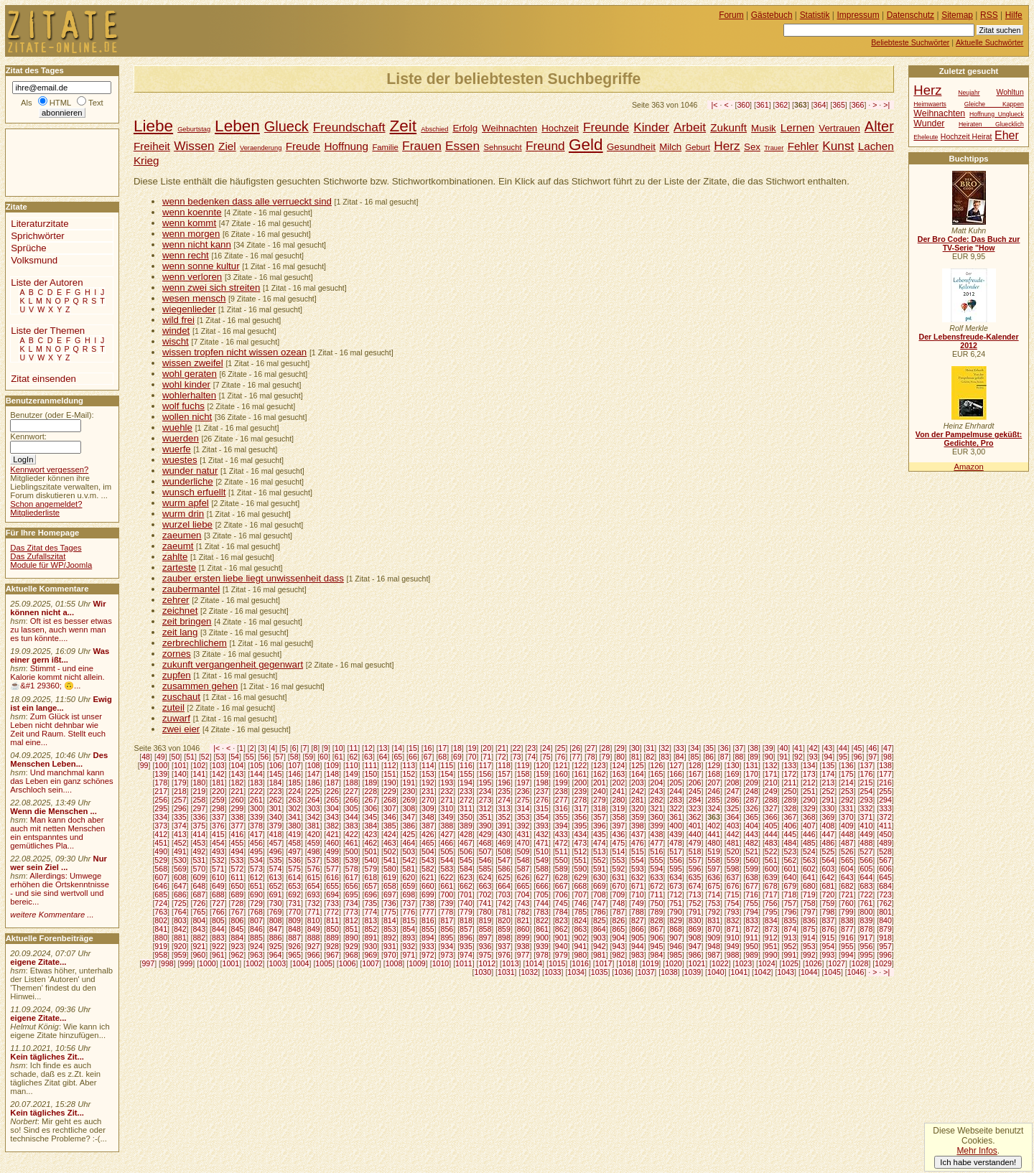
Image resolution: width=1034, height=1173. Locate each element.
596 (695, 868)
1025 (789, 963)
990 (771, 954)
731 (294, 903)
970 (389, 954)
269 (408, 799)
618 (370, 877)
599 (751, 868)
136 (847, 765)
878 (866, 929)
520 (733, 851)
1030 (483, 972)
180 (198, 782)
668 (580, 886)
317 (580, 808)
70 (472, 756)
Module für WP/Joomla (51, 565)
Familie (385, 147)
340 (275, 817)
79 (606, 756)
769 (275, 911)
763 (160, 911)
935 (466, 946)
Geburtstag (193, 129)
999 (186, 963)
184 (275, 782)
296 (180, 808)
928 (332, 946)
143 (237, 774)
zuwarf (176, 718)
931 (389, 946)
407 (809, 825)
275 (523, 799)
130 (733, 765)
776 (408, 911)
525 (828, 851)
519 (713, 851)
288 (771, 799)
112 (389, 765)
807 (256, 920)
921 (198, 946)
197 (523, 782)
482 (751, 842)
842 (180, 929)
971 (408, 954)
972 (427, 954)
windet (176, 330)
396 (599, 825)
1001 (231, 963)
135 (828, 765)
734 (351, 903)
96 (858, 756)
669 (599, 886)
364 (820, 105)
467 (466, 842)
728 (237, 903)
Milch (670, 146)
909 (713, 937)
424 (389, 834)
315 (542, 808)
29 (620, 748)
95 (843, 756)
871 (733, 929)
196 (504, 782)
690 (256, 894)
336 (198, 817)
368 (809, 817)
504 (427, 851)
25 (561, 748)
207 (713, 782)
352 (504, 817)
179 (180, 782)
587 (523, 868)
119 (523, 765)
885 (256, 937)
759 (828, 903)
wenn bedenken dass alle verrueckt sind (247, 201)
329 (809, 808)
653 (294, 886)
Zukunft (728, 127)
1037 (646, 972)
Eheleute (925, 137)
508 (504, 851)
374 (180, 825)
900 (542, 937)
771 (313, 911)
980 (580, 954)
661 (447, 886)
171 (771, 774)
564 (828, 860)
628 (561, 877)
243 (657, 791)
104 (237, 765)
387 (427, 825)
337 (218, 817)
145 (275, 774)
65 (397, 756)
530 (180, 860)
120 (542, 765)
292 (847, 799)
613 (275, 877)
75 (546, 756)
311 (466, 808)
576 (313, 868)
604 (847, 868)
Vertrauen (839, 128)
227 (351, 791)
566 (866, 860)
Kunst (838, 146)
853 (389, 929)
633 (657, 877)
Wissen (194, 146)
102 (198, 765)
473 (580, 842)
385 (389, 825)
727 (218, 903)
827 (637, 920)
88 (739, 756)
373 (160, 825)
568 (160, 868)
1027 (836, 963)
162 (599, 774)
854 (408, 929)
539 (351, 860)
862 (561, 929)
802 (160, 920)
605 (866, 868)
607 (160, 877)
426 (427, 834)
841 (160, 929)
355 (561, 817)
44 (843, 748)
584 (466, 868)
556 (675, 860)
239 (580, 791)
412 (160, 834)
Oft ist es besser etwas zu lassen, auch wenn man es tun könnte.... (61, 629)
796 (789, 911)
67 (428, 756)
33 (680, 748)
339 (256, 817)
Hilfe (1014, 15)
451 (160, 842)
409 (847, 825)
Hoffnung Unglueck (996, 114)
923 (237, 946)
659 (408, 886)
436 (618, 834)
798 (828, 911)
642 (828, 877)
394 (561, 825)
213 (828, 782)
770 (294, 911)
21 (502, 748)
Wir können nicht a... (58, 608)
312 (485, 808)
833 (751, 920)
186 (313, 782)
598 (733, 868)
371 (866, 817)
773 (351, 911)
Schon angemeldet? (46, 504)
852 (370, 929)
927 (313, 946)
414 (198, 834)
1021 (697, 963)
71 (487, 756)
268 (389, 799)
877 (847, 929)
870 (713, 929)
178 (160, 782)
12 (368, 748)
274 (504, 799)
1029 (883, 963)
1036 (622, 972)
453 (198, 842)
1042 (762, 972)
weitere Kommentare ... (51, 914)
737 (408, 903)
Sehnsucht (502, 147)
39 (769, 748)
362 (782, 105)
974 (466, 954)
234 (485, 791)
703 (504, 894)
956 (866, 946)
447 (828, 834)
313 (504, 808)
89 (754, 756)
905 (637, 937)
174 (828, 774)
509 (523, 851)
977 (523, 954)
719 (809, 894)
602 (809, 868)
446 (809, 834)
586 (504, 868)
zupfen (176, 675)
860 (523, 929)
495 (256, 851)
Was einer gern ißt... (59, 655)
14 (397, 748)
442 (733, 834)
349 (447, 817)
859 (504, 929)
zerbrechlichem (194, 642)
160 (561, 774)
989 (751, 954)
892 (389, 937)
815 (408, 920)
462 (370, 842)
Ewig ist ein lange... (61, 703)
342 (313, 817)
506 (466, 851)
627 (542, 877)
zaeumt (178, 546)
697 (389, 894)
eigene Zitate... (38, 962)
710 (637, 894)
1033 (553, 972)
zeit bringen (187, 621)
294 (885, 799)
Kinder (651, 127)
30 (635, 748)
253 (847, 791)
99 (144, 765)
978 (542, 954)
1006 (347, 963)
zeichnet (179, 610)
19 (472, 748)
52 (205, 756)
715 (733, 894)
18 (457, 748)
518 (695, 851)
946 (675, 946)
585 (485, 868)
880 (160, 937)
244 (675, 791)
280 (618, 799)
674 (695, 886)
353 (523, 817)
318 (599, 808)
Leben (237, 126)
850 (332, 929)
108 (313, 765)
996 (885, 954)
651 (256, 886)
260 (237, 799)
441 (713, 834)
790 (675, 911)
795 (771, 911)
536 (294, 860)
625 (504, 877)
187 (332, 782)
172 (789, 774)
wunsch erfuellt (193, 492)
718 (789, 894)
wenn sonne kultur (201, 266)
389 (466, 825)
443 (751, 834)
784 (561, 911)
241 (618, 791)
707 (580, 894)
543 (427, 860)
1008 (394, 963)
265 (332, 799)
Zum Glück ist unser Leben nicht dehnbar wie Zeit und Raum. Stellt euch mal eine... (58, 729)
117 (485, 765)
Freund (545, 146)
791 (695, 911)
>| (886, 105)
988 (733, 954)
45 (858, 748)
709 (618, 894)
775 (389, 911)
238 (561, 791)
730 (275, 903)
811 (332, 920)
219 (198, 791)
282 (657, 799)
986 (695, 954)
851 (351, 929)
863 (580, 929)
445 (789, 834)
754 (733, 903)
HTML (60, 102)
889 (332, 937)
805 (218, 920)
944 (637, 946)
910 (733, 937)
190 (389, 782)
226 (332, 791)
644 (866, 877)
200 (580, 782)
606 (885, 868)
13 (383, 748)
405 (771, 825)
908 (695, 937)
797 (809, 911)
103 (218, 765)
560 (751, 860)
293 (866, 799)
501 (370, 851)
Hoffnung (346, 146)
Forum (731, 15)
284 (695, 799)
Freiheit (152, 146)
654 (313, 886)
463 (389, 842)
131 (751, 765)
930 (370, 946)
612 (256, 877)
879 (885, 929)
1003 (277, 963)
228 (370, 791)
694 (332, 894)
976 (504, 954)
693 (313, 894)
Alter (879, 126)
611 (237, 877)
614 (294, 877)
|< (715, 105)
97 (872, 756)
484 (789, 842)
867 (657, 929)
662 (466, 886)
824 (580, 920)
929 (351, 946)
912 (771, 937)
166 (675, 774)
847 (275, 929)
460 (332, 842)
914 (809, 937)
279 (599, 799)
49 (161, 756)
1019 (650, 963)
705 (542, 894)
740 (466, 903)
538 (332, 860)
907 (675, 937)
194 (466, 782)
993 (828, 954)
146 (294, 774)
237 (542, 791)
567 (885, 860)
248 (751, 791)
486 (828, 842)
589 (561, 868)
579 (370, 868)
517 (675, 851)
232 (447, 791)
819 (485, 920)
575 (294, 868)
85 (695, 756)
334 (160, 817)
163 (618, 774)
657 (370, 886)
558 (713, 860)
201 (599, 782)
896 (466, 937)
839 (866, 920)
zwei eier (181, 729)
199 (561, 782)
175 (847, 774)
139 (160, 774)
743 (523, 903)
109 (332, 765)
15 (413, 748)
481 (733, 842)
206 (695, 782)
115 (447, 765)
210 (771, 782)
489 (885, 842)
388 (447, 825)
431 (523, 834)
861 (542, 929)
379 (275, 825)
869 (695, 929)
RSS (989, 15)
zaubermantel (191, 589)
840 (885, 920)
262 (275, 799)
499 (332, 851)
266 (351, 799)
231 (427, 791)
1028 (860, 963)
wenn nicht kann (196, 244)
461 (351, 842)
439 (675, 834)
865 (618, 929)
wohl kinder (186, 384)
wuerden (180, 438)
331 (847, 808)
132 (771, 765)
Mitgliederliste (35, 512)
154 (447, 774)
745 (561, 903)
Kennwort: (28, 436)
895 (447, 937)
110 (351, 765)
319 (618, 808)
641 (809, 877)
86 (709, 756)
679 (789, 886)
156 (485, 774)
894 (427, 937)
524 (809, 851)
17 (442, 748)
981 (599, 954)
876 (828, 929)
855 (427, 929)
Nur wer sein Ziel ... (58, 862)
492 (198, 851)
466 (447, 842)
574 (275, 868)
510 (542, 851)
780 (485, 911)
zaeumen (182, 535)
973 (447, 954)
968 (351, 954)
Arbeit (690, 127)
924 (256, 946)
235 (504, 791)
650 (237, 886)
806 (237, 920)
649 (218, 886)
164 (637, 774)
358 (618, 817)
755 (751, 903)
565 (847, 860)
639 (771, 877)
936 (485, 946)
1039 (693, 972)
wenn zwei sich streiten (211, 287)
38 (754, 748)
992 (809, 954)
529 (160, 860)
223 (275, 791)
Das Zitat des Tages (45, 547)
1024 (767, 963)
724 (160, 903)
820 (504, 920)
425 (408, 834)
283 (675, 799)
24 (546, 748)
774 (370, 911)
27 (591, 748)
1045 (832, 972)
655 (332, 886)
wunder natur (190, 470)
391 (504, 825)
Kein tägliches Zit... (47, 1056)
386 (408, 825)
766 (218, 911)
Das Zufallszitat (37, 556)
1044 (809, 972)
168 (713, 774)
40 (783, 748)
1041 (739, 972)
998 (167, 963)
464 (408, 842)
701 (466, 894)
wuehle (177, 427)
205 (675, 782)
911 (751, 937)
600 (771, 868)
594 (657, 868)
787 (618, 911)
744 (542, 903)
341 (294, 817)
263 (294, 799)
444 (771, 834)
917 (866, 937)
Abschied (434, 129)
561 (771, 860)
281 (637, 799)
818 (466, 920)
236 (523, 791)
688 (218, 894)
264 (313, 799)
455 (237, 842)
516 (657, 851)
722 (866, 894)
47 (887, 748)
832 (733, 920)
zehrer (176, 599)
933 (427, 946)
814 (389, 920)
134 (809, 765)
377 (237, 825)
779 (466, 911)
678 (771, 886)
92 (798, 756)
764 (180, 911)
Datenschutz (910, 15)
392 (523, 825)
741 (485, 903)
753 (713, 903)
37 (739, 748)
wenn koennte (192, 212)
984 (657, 954)
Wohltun (1009, 92)
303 (313, 808)
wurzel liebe (187, 524)
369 (828, 817)
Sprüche (28, 248)
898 (504, 937)
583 (447, 868)
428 (466, 834)
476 (637, 842)
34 (695, 748)
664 (504, 886)
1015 (557, 963)
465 (427, 842)
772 (332, 911)
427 (447, 834)
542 (408, 860)
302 (294, 808)
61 (339, 756)
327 (771, 808)
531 (198, 860)
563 (809, 860)
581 (408, 868)
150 (370, 774)
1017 (604, 963)
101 (180, 765)
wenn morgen (191, 233)
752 (695, 903)
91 (783, 756)
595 (675, 868)
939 (542, 946)
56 (264, 756)
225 (313, 791)
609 (198, 877)
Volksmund (34, 260)
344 (351, 817)
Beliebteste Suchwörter (910, 42)
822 (542, 920)
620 (408, 877)
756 (771, 903)
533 (237, 860)
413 (180, 834)
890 (351, 937)
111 (370, 765)
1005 (323, 963)
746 (580, 903)
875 (809, 929)
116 (466, 765)
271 (447, 799)
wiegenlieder (188, 309)
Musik (763, 128)
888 (313, 937)
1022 (720, 963)
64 (383, 756)
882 (198, 937)
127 (675, 765)
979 (561, 954)
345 (370, 817)
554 (637, 860)
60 (324, 756)
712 (675, 894)
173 (809, 774)
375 (198, 825)
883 (218, 937)
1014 (533, 963)
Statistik (815, 15)
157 (504, 774)
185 (294, 782)
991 (789, 954)
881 (180, 937)
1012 (487, 963)
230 (408, 791)
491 (180, 851)
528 (885, 851)
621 (427, 877)
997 (147, 963)
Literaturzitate (39, 223)
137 (866, 765)
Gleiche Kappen (994, 104)
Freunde (606, 127)
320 (637, 808)
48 (145, 756)
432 (542, 834)
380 (294, 825)
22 (517, 748)
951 (771, 946)
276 (542, 799)
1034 (575, 972)
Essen (462, 146)
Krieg (146, 160)
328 (789, 808)
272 (466, 799)
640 (789, 877)
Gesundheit (631, 146)
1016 (580, 963)
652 (275, 886)
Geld (586, 145)
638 (751, 877)
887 (294, 937)
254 (866, 791)
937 (504, 946)
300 (256, 808)
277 (561, 799)
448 (847, 834)
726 (198, 903)
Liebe (153, 126)
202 (618, 782)
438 (657, 834)
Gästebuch (772, 15)
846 (256, 929)
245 (695, 791)
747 (599, 903)
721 (847, 894)
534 (256, 860)
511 (561, 851)
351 (485, 817)
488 (866, 842)
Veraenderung (260, 147)
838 (847, 920)
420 (313, 834)
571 (218, 868)
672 (657, 886)
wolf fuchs (183, 406)
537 (313, 860)
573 (256, 868)
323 (695, 808)
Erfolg (465, 128)
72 (502, 756)
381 (313, 825)
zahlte (174, 556)
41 (798, 748)
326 (751, 808)
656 (351, 886)
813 (370, 920)
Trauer (773, 147)
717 (771, 894)
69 (457, 756)
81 (635, 756)
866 (637, 929)
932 (408, 946)
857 (466, 929)
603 (828, 868)
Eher (1007, 134)
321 (657, 808)
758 (809, 903)
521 (751, 851)
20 (487, 748)
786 (599, 911)
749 (637, 903)
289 (789, 799)
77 (576, 756)
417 (256, 834)
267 (370, 799)
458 (294, 842)
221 (237, 791)
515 (637, 851)
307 (389, 808)
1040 (716, 972)
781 (504, 911)
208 (733, 782)
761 (866, 903)
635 (695, 877)
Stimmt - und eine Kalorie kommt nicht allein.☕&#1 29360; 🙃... (57, 677)
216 (885, 782)
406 (789, 825)
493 (218, 851)
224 (294, 791)
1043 (785, 972)
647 (180, 886)
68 (442, 756)
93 (813, 756)
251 (809, 791)
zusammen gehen (200, 686)
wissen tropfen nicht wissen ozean (234, 352)
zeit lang (179, 632)
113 (408, 765)
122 (580, 765)
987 (713, 954)
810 (313, 920)
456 (256, 842)
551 (580, 860)
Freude (303, 146)
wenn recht (185, 255)
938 (523, 946)
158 (523, 774)
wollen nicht (187, 416)
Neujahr (968, 92)
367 (789, 817)
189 (370, 782)
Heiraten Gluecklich (991, 124)
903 (599, 937)
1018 (626, 963)
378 (256, 825)
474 (599, 842)
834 (771, 920)
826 (618, 920)
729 (256, 903)
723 (885, 894)
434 (580, 834)
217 (160, 791)
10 (339, 748)
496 (275, 851)
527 (866, 851)
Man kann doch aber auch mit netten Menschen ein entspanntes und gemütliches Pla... (57, 833)
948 (713, 946)
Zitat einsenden (43, 378)
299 (237, 808)
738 (427, 903)
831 (713, 920)
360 (743, 105)
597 (713, 868)
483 (771, 842)
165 (657, 774)
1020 (673, 963)
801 (885, 911)
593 (637, 868)
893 (408, 937)
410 (866, 825)
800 (866, 911)
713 (695, 894)
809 (294, 920)
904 (618, 937)
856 (447, 929)
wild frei (178, 319)
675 (713, 886)
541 (389, 860)
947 (695, 946)
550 (561, 860)
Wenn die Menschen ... (53, 811)
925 (275, 946)
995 (866, 954)
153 (427, 774)
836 (809, 920)
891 (370, 937)
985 (675, 954)
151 (389, 774)
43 (828, 748)
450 (885, 834)
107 (294, 765)
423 (370, 834)
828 (657, 920)
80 (620, 756)
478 (675, 842)
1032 (529, 972)
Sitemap (957, 15)
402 (713, 825)
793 (733, 911)
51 (190, 756)
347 (408, 817)
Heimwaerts (929, 104)
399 (657, 825)
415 (218, 834)
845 (237, 929)
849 (313, 929)
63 (368, 756)
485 (809, 842)
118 (504, 765)
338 (237, 817)
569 (180, 868)
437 (637, 834)
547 (504, 860)
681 (828, 886)
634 (675, 877)
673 (675, 886)
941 (580, 946)
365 (838, 105)
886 (275, 937)
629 (580, 877)
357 (599, 817)
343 (332, 817)
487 (847, 842)
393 (542, 825)
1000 (207, 963)
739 (447, 903)
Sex (752, 146)
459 (313, 842)
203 (637, 782)
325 (733, 808)
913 (789, 937)
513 (599, 851)
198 (542, 782)
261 (256, 799)
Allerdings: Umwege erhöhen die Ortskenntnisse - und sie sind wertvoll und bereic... (59, 888)
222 (256, 791)
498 (313, 851)
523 (789, 851)
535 (275, 860)
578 (351, 868)
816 (427, 920)
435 (599, 834)
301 (275, 808)
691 (275, 894)
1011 (463, 963)
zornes (176, 653)
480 (713, 842)
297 (198, 808)
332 (866, 808)
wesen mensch (193, 298)
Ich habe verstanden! (978, 1162)
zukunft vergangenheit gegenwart (232, 664)
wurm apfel (185, 502)
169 (733, 774)
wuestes (179, 459)
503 (408, 851)
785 (580, 911)
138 (885, 765)
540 (370, 860)
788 (637, 911)
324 (713, 808)
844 (218, 929)
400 (675, 825)
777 (427, 911)
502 (389, 851)
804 (198, 920)
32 (665, 748)
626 (523, 877)
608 (180, 877)
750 (657, 903)
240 (599, 791)
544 (447, 860)
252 (828, 791)
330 (828, 808)
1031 (506, 972)
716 (751, 894)
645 (885, 877)
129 (713, 765)
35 (709, 748)
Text (95, 102)
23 (531, 748)
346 (389, 817)
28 (606, 748)
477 (657, 842)
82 (650, 756)
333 (885, 808)
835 (789, 920)
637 (733, 877)
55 (250, 756)
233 (466, 791)
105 (256, 765)
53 (220, 756)
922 (218, 946)
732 (313, 903)
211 (789, 782)
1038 (669, 972)
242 (637, 791)
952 (789, 946)
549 (542, 860)
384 (370, 825)
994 (847, 954)
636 (713, 877)
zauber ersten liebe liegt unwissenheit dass (253, 578)
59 (308, 756)
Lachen (876, 146)
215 (866, 782)
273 (485, 799)
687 (198, 894)
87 (724, 756)
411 (885, 825)
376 (218, 825)
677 (751, 886)
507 (485, 851)
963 (256, 954)
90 (769, 756)
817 (447, 920)
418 (275, 834)
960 (198, 954)
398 (637, 825)
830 (695, 920)
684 (885, 886)
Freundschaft (349, 127)
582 (427, 868)
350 (466, 817)
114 (427, 765)
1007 (370, 963)
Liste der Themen (48, 330)
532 (218, 860)
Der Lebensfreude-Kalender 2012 (968, 341)
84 (680, 756)
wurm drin (183, 513)
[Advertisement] (49, 161)
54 (234, 756)
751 (675, 903)
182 (237, 782)
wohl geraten (189, 373)
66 (413, 756)
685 (160, 894)
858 (485, 929)
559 (733, 860)
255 (885, 791)
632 (637, 877)
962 (237, 954)
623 (466, 877)
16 (428, 748)
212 (809, 782)
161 (580, 774)
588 (542, 868)
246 (713, 791)
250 (789, 791)
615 (313, 877)
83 (665, 756)
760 (847, 903)
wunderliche (187, 481)
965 (294, 954)
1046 (856, 972)
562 (789, 860)
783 (542, 911)
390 (485, 825)
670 (618, 886)
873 (771, 929)
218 (180, 791)
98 (887, 756)
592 (618, 868)
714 (713, 894)
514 (618, 851)
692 (294, 894)
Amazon (968, 466)
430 (504, 834)
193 (447, 782)
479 (695, 842)
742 (504, 903)
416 (237, 834)
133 (789, 765)
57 (279, 756)
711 (657, 894)
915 (828, 937)
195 (485, 782)
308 (408, 808)
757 (789, 903)
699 (427, 894)
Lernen (798, 127)
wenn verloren (192, 276)
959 (180, 954)
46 (872, 748)
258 (198, 799)
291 (828, 799)
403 (733, 825)
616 (332, 877)
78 (591, 756)
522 (771, 851)
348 (427, 817)
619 (389, 877)
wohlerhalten (189, 395)
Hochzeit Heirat (966, 137)
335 (180, 817)
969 (370, 954)
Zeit (403, 126)
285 (713, 799)
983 (637, 954)
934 (447, 946)
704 (523, 894)
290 (809, 799)
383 (351, 825)
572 (237, 868)
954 (828, 946)
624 (485, 877)
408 (828, 825)
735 (370, 903)
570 (198, 868)
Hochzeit (560, 128)
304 (332, 808)
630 (599, 877)
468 (485, 842)
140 (180, 774)
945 (657, 946)
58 (294, 756)
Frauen (422, 146)
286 (733, 799)
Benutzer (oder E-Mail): (51, 415)
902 (580, 937)
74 (531, 756)
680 (809, 886)
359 (637, 817)
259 (218, 799)
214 (847, 782)
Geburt (698, 147)
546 (485, 860)
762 (885, 903)
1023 (744, 963)
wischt (175, 341)
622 (447, 877)
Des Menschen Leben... (59, 759)
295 (160, 808)
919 (160, 946)
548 (523, 860)
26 (576, 748)
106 (275, 765)
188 (351, 782)
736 (389, 903)
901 (561, 937)
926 (294, 946)
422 (351, 834)
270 (427, 799)
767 (237, 911)
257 (180, 799)
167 (695, 774)
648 (198, 886)
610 (218, 877)
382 (332, 825)
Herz (727, 146)
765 (198, 911)
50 (176, 756)
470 (523, 842)
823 (561, 920)
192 (427, 782)
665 (523, 886)
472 (561, 842)
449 (866, 834)
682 (847, 886)
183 (256, 782)
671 (637, 886)
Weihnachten (509, 128)
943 (618, 946)
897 (485, 937)
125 (637, 765)
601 (789, 868)
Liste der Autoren (47, 282)
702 (485, 894)
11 (353, 748)
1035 (599, 972)
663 (485, 886)
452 (180, 842)
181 (218, 782)
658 (389, 886)
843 (198, 929)
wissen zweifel (192, 362)
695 (351, 894)
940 (561, 946)
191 (408, 782)
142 (218, 774)
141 (198, 774)
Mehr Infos (976, 1151)
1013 (510, 963)
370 (847, 817)
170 (751, 774)
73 (517, 756)
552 (599, 860)
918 (885, 937)
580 (389, 868)
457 (275, 842)
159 (542, 774)
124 (618, 765)
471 (542, 842)
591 (599, 868)
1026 (813, 963)
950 (751, 946)
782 (523, 911)
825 (599, 920)
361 (762, 105)
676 (733, 886)
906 (657, 937)
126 (657, 765)
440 (695, 834)
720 (828, 894)
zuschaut (181, 696)
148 (332, 774)
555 (657, 860)
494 (237, 851)
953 (809, 946)
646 (160, 886)
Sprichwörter (37, 235)
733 (332, 903)
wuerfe (176, 449)
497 (294, 851)
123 (599, 765)
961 (218, 954)
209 (751, 782)
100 (160, 765)
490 (160, 851)
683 (866, 886)
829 (675, 920)
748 (618, 903)
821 (523, 920)
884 (237, 937)
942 (599, 946)
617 (351, 877)
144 (256, 774)
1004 (300, 963)
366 (858, 105)
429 (485, 834)
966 (313, 954)
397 (618, 825)
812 (351, 920)
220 (218, 791)
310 (447, 808)
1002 (254, 963)
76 (561, 756)
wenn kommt (189, 223)
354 (542, 817)
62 (353, 756)
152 (408, 774)
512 (580, 851)
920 (180, 946)
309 (427, 808)
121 (561, 765)
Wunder (928, 123)
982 (618, 954)
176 (866, 774)
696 (370, 894)
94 (828, 756)
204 (657, 782)
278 (580, 799)
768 (256, 911)
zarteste (179, 567)
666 (542, 886)
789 (657, 911)
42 (813, 748)
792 (713, 911)
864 (599, 929)
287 (751, 799)
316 (561, 808)
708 (599, 894)
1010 (441, 963)
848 (294, 929)
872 (751, 929)
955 (847, 946)
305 (351, 808)
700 (447, 894)
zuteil (173, 707)
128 (695, 765)
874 (789, 929)
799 (847, 911)
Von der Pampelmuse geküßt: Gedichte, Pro (969, 438)
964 (275, 954)
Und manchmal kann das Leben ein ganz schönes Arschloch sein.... (61, 781)
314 (523, 808)
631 (618, 877)
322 (675, 808)
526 (847, 851)
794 (751, 911)
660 (427, 886)
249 (771, 791)
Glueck (286, 126)
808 (275, 920)
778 (447, 911)
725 (180, 903)
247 (733, 791)
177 (885, 774)
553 (618, 860)
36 (724, 748)
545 (466, 860)
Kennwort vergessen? (49, 469)
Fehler (803, 146)
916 (847, 937)
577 (332, 868)
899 (523, 937)
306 (370, 808)
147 (313, 774)
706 (561, 894)
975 (485, 954)
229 (389, 791)
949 (733, 946)
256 (160, 799)
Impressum (858, 15)
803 (180, 920)
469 (504, 842)
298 (218, 808)
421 (332, 834)
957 (885, 946)
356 (580, 817)
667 (561, 886)
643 (847, 877)
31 (650, 748)
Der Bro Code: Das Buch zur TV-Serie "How (969, 243)
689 (237, 894)
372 (885, 817)
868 (675, 929)
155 (466, 774)
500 (351, 851)
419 (294, 834)
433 (561, 834)
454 (218, 842)
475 (618, 842)
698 (408, 894)
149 (351, 774)
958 (160, 954)
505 (447, 851)
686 (180, 894)
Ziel (227, 146)
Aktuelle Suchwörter (989, 42)
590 (580, 868)
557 (695, 860)
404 (751, 825)
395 (580, 825)
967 (332, 954)
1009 (417, 963)
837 (828, 920)
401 (695, 825)
